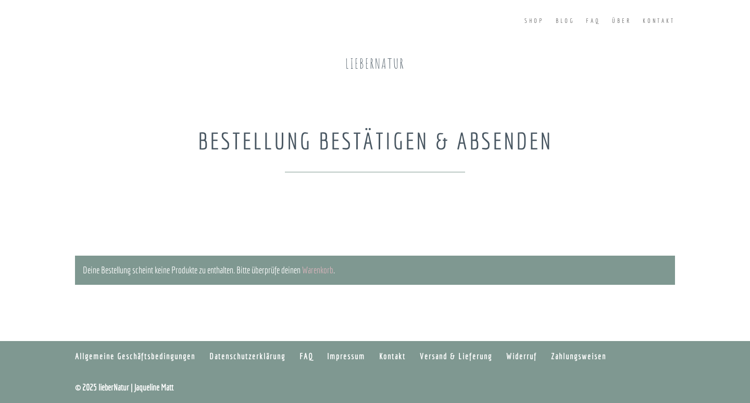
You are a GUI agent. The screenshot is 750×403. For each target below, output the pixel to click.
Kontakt (659, 20)
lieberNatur (375, 63)
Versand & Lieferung (456, 356)
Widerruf (521, 356)
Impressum (346, 356)
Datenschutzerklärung (247, 356)
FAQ (593, 20)
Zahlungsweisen (578, 356)
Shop (534, 20)
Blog (565, 20)
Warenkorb (317, 270)
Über (621, 20)
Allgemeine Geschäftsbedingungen (135, 356)
